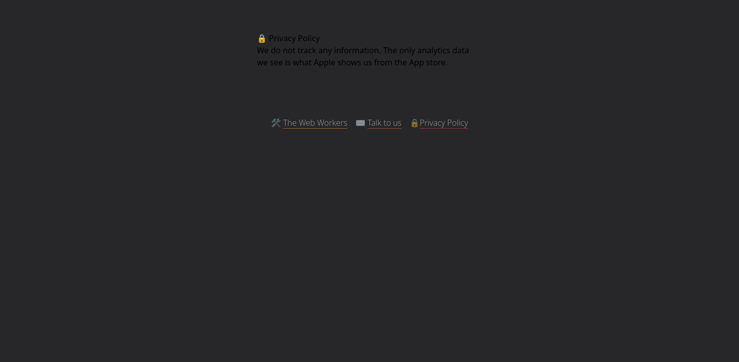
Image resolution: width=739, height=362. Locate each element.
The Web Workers (315, 122)
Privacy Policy (444, 122)
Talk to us (384, 122)
